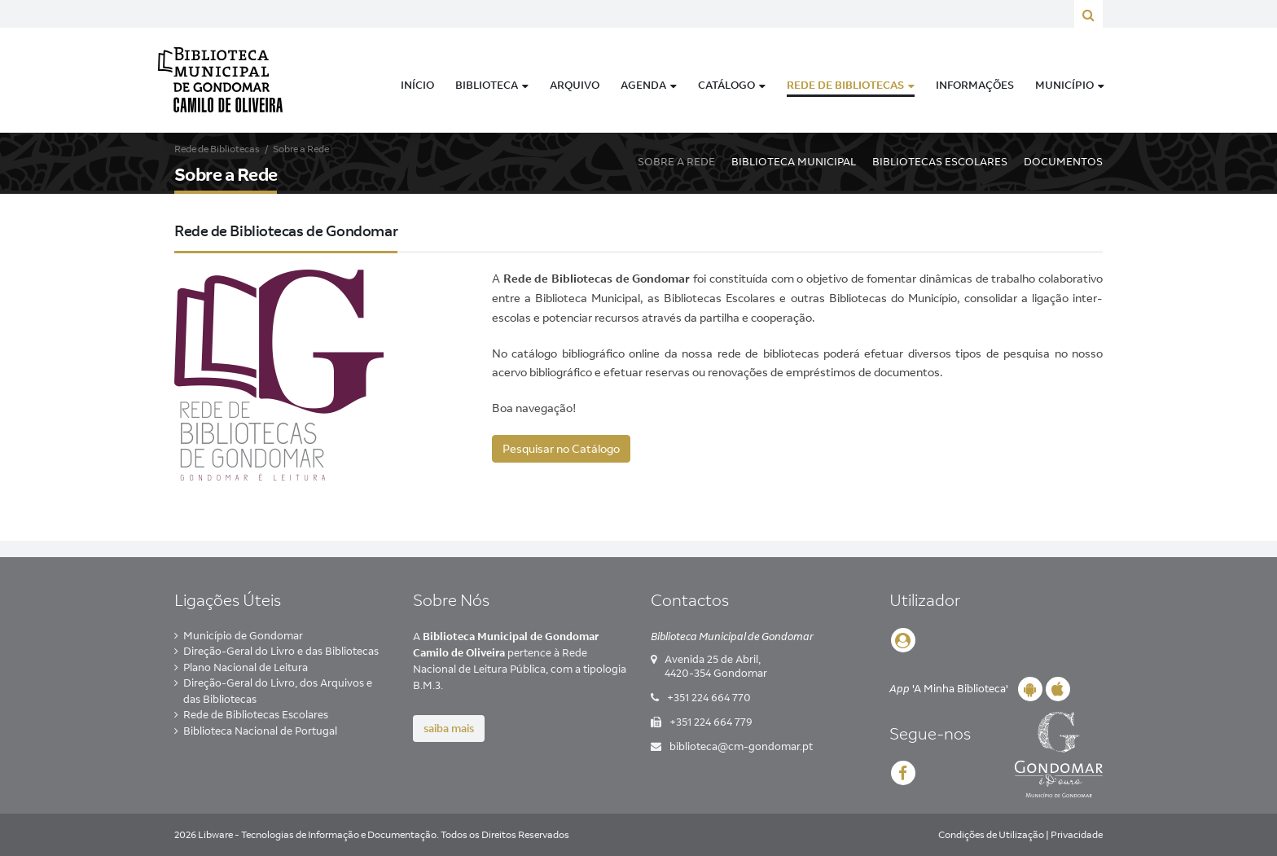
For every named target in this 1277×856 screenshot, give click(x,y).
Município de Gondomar (243, 635)
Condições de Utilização (991, 834)
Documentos (1063, 161)
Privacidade (1077, 834)
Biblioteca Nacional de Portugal (260, 730)
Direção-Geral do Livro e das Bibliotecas (281, 650)
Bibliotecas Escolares (939, 161)
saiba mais (448, 728)
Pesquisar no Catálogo (561, 448)
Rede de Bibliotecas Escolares (255, 714)
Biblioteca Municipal (793, 161)
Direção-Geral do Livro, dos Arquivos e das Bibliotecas (277, 690)
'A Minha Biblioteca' (948, 688)
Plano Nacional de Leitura (245, 667)
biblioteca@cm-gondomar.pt (741, 746)
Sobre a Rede (676, 161)
